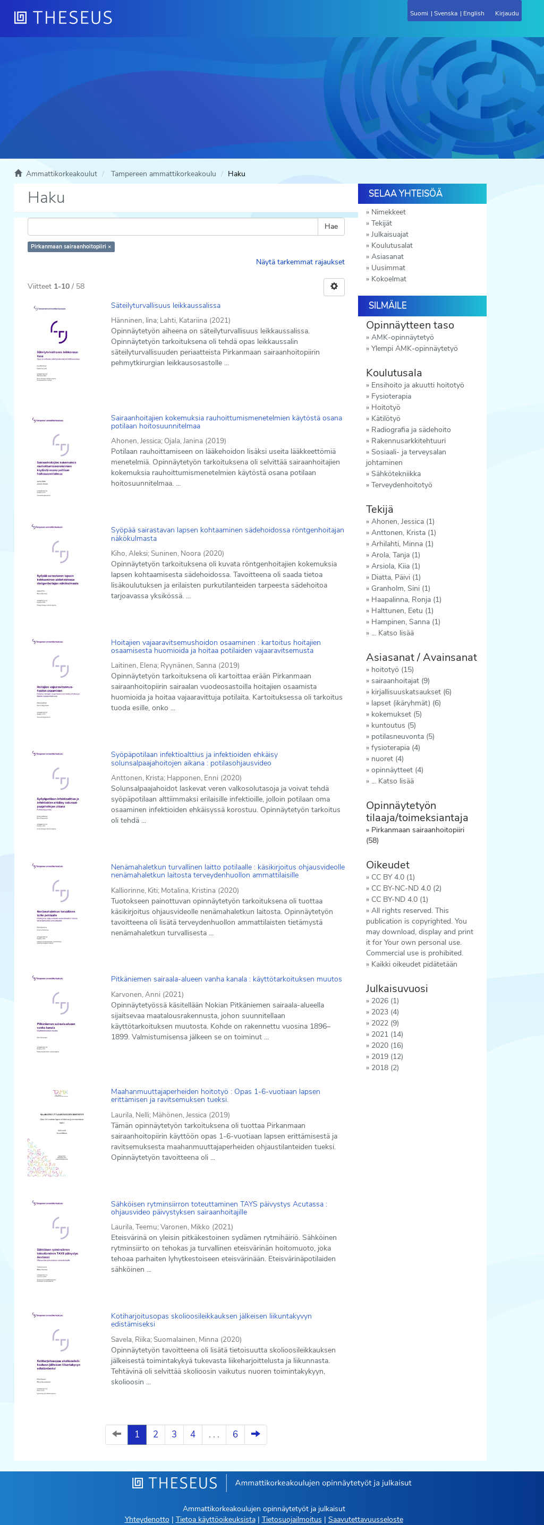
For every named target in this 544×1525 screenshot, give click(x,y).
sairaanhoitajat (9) (400, 681)
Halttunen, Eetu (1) (402, 611)
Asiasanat (387, 257)
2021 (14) (387, 1034)
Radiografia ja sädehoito (411, 430)
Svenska (445, 13)
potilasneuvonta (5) (403, 736)
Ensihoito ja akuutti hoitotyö (417, 385)
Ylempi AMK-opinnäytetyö (414, 348)
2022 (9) (385, 1023)
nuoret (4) (387, 759)
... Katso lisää (392, 633)
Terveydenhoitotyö (401, 485)
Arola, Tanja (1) (395, 555)
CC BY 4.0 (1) (393, 877)
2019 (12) (387, 1057)
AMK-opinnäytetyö (402, 337)
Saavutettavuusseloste (365, 1519)
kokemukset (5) (396, 714)
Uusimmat (388, 268)
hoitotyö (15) (392, 670)
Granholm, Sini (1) (400, 588)
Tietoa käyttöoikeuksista (216, 1519)
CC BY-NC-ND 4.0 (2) (406, 888)
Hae (331, 226)
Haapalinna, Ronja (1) (406, 600)
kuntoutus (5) (393, 725)
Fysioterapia (391, 396)
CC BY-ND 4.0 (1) (399, 899)
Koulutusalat (392, 245)
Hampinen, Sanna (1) (405, 622)
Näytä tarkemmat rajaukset (300, 262)
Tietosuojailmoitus (292, 1519)
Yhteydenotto (147, 1519)
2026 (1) (385, 1001)
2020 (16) (387, 1045)
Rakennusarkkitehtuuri (408, 441)
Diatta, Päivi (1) (396, 577)
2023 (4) (385, 1012)
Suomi (419, 13)
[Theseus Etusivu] (120, 24)
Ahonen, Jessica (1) (403, 521)
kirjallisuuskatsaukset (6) (411, 692)
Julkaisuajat (390, 234)
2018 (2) (385, 1068)
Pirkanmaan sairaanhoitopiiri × (71, 247)
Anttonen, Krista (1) (403, 533)
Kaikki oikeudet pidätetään (414, 964)
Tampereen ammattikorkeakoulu (163, 174)
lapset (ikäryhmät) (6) (406, 703)
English (473, 13)
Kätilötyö (386, 418)
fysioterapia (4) (395, 748)
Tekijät (381, 223)
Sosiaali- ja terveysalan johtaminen (406, 457)
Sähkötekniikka (396, 474)
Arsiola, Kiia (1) (395, 566)
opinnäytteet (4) (397, 770)
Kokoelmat (388, 279)
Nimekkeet (388, 212)
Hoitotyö (386, 407)
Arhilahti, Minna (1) (402, 544)
